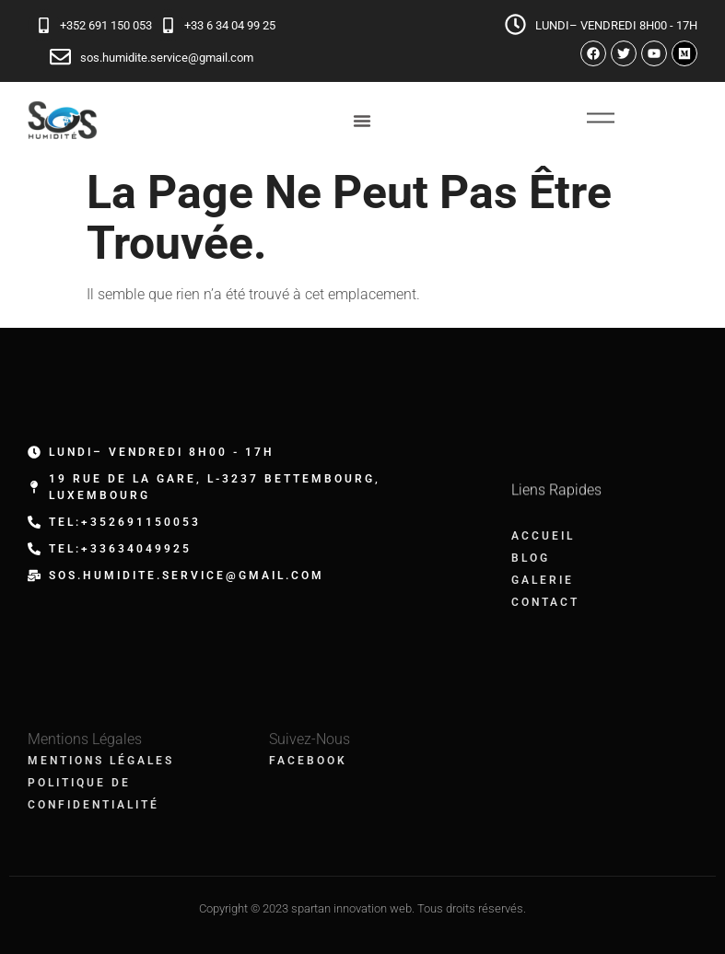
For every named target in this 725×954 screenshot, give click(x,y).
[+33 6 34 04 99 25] (168, 25)
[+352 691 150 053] (44, 25)
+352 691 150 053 (106, 25)
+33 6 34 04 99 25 (229, 25)
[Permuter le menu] (362, 120)
